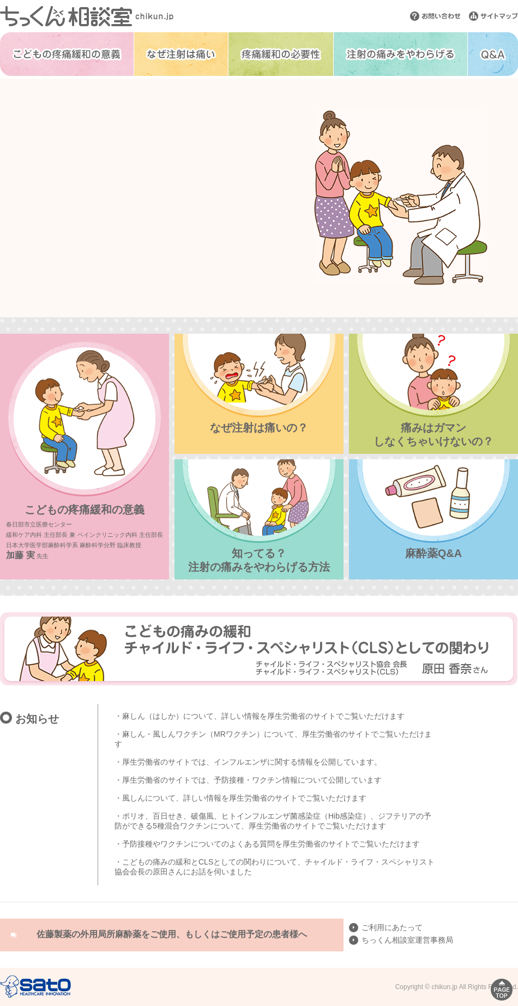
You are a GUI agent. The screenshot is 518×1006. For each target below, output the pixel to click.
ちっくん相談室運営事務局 (407, 940)
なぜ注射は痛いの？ (259, 428)
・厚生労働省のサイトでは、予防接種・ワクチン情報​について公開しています (248, 780)
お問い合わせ (435, 16)
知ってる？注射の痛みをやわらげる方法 (259, 560)
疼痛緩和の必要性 (280, 54)
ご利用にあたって (392, 927)
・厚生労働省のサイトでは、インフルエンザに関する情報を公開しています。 (248, 762)
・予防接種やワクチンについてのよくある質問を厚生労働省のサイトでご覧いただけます (267, 843)
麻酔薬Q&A (433, 553)
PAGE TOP (502, 990)
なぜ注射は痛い (181, 54)
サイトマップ (493, 16)
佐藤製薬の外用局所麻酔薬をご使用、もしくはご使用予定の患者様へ (172, 934)
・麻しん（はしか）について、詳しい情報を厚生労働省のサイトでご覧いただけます (260, 716)
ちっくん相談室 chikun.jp (86, 16)
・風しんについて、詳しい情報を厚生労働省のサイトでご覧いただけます (240, 798)
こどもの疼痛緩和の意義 (67, 54)
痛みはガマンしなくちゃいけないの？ (433, 434)
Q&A (493, 54)
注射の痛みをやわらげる (400, 54)
